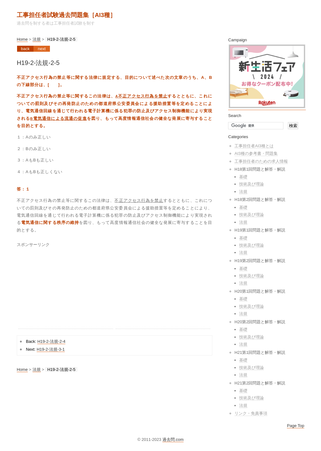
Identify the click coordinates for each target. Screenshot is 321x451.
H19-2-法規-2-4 (51, 341)
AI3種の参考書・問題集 (256, 153)
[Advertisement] (65, 289)
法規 (37, 39)
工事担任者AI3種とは (254, 146)
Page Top (295, 425)
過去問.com (173, 439)
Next (42, 48)
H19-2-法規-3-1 (51, 349)
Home (22, 39)
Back (25, 48)
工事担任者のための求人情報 (261, 161)
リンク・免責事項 (250, 413)
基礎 (243, 176)
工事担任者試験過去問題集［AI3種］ (66, 15)
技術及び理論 (251, 184)
